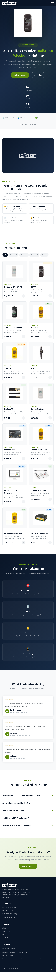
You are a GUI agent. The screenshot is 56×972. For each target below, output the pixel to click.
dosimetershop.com (26, 860)
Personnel (34, 255)
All (5, 255)
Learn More (38, 75)
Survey (44, 255)
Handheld (13, 255)
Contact (5, 938)
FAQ (3, 934)
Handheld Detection (9, 907)
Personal (24, 255)
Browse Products (28, 866)
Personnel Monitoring (9, 914)
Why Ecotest (6, 931)
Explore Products (20, 75)
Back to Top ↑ (49, 969)
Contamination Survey (9, 917)
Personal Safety (7, 910)
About (4, 928)
